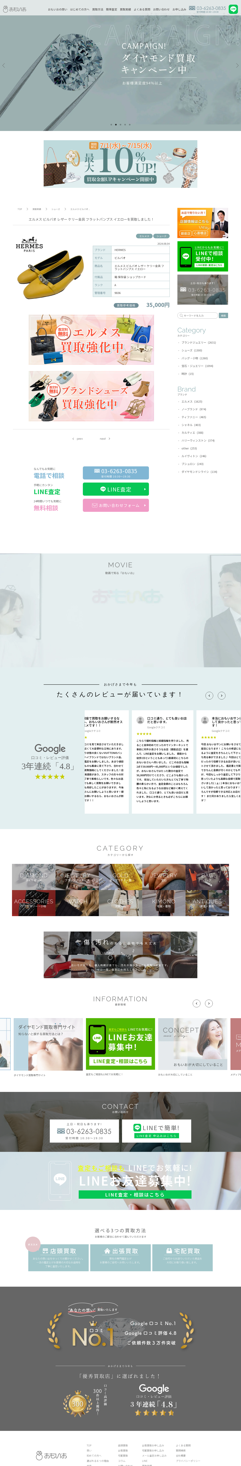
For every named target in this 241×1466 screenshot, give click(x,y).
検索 (223, 315)
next (103, 438)
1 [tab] (111, 124)
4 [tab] (125, 124)
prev (80, 438)
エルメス (144, 236)
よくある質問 (142, 9)
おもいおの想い (57, 9)
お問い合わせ (161, 9)
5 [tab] (129, 124)
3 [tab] (120, 124)
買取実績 (125, 9)
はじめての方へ (79, 9)
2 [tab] (115, 124)
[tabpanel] (120, 65)
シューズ (161, 236)
